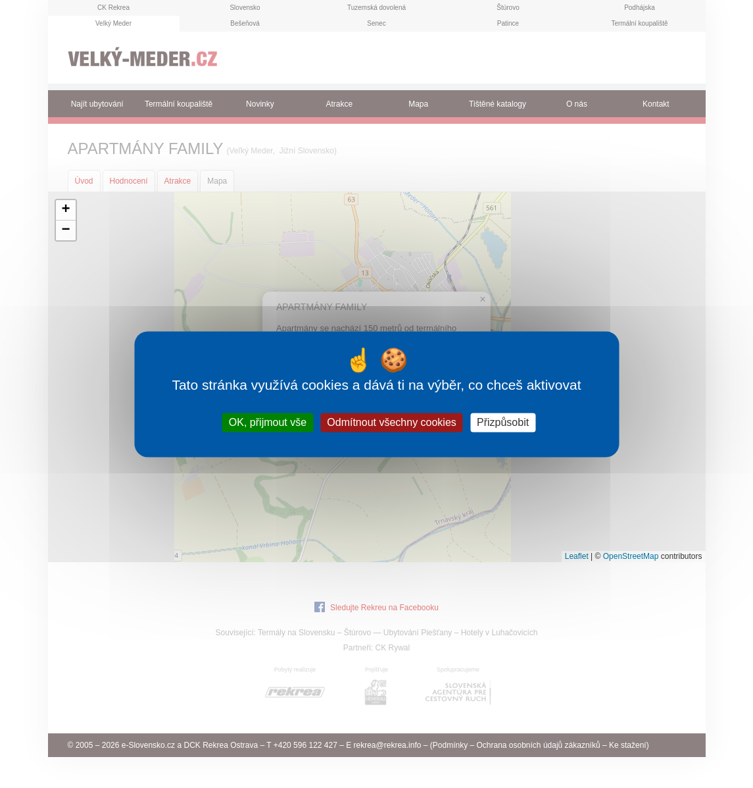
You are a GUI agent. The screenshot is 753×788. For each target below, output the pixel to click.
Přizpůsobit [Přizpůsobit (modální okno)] (503, 422)
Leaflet (577, 556)
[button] (66, 210)
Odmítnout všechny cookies (391, 422)
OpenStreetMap (631, 556)
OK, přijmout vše (267, 422)
